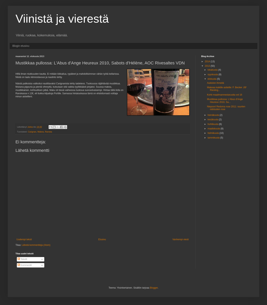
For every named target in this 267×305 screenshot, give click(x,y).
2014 (208, 61)
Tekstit (22, 259)
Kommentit (25, 265)
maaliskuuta (214, 128)
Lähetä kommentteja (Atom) (36, 245)
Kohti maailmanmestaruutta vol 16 (224, 94)
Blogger (154, 287)
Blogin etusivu (20, 45)
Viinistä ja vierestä (62, 18)
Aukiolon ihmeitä (215, 83)
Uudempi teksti (24, 239)
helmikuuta (213, 133)
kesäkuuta (213, 119)
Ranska (48, 132)
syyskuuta (213, 74)
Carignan (32, 132)
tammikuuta (214, 137)
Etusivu (102, 239)
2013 (208, 66)
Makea (41, 132)
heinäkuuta (214, 115)
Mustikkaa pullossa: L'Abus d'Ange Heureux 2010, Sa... (225, 100)
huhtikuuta (213, 124)
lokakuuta (213, 69)
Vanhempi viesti (180, 239)
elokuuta (212, 79)
